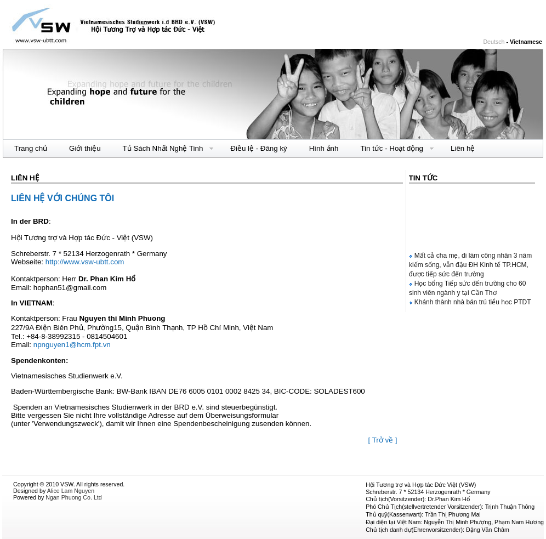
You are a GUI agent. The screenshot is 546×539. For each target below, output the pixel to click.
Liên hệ (463, 148)
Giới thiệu (84, 148)
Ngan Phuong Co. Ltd (74, 497)
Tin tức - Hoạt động (391, 148)
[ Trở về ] (382, 440)
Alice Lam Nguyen (70, 490)
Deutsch (493, 41)
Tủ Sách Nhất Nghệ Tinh (163, 148)
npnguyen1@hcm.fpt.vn (72, 345)
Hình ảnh (324, 148)
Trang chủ (30, 148)
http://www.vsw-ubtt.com (85, 262)
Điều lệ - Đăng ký (258, 148)
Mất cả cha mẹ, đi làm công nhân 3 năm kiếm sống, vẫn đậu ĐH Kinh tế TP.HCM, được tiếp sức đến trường (470, 266)
